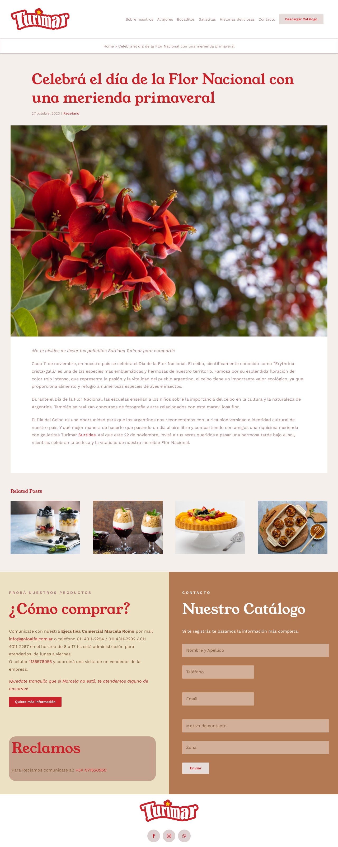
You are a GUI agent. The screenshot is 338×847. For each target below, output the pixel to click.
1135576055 (40, 661)
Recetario (71, 113)
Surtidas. (87, 434)
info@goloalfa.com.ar (31, 638)
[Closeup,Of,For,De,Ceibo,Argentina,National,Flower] (169, 231)
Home (109, 46)
